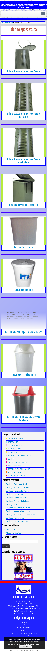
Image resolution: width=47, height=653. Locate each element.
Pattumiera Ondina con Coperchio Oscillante (23, 419)
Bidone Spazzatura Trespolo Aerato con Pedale (23, 161)
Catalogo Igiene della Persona (18, 491)
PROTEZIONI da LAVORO (17, 462)
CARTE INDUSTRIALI (16, 439)
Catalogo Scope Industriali (16, 497)
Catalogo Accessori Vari (15, 518)
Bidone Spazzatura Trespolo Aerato (23, 71)
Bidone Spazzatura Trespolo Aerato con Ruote (23, 115)
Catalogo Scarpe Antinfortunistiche (20, 514)
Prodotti (23, 630)
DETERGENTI (13, 442)
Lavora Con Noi (24, 636)
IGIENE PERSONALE (16, 445)
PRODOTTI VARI (14, 449)
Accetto (25, 647)
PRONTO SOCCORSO (16, 476)
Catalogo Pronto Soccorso (17, 521)
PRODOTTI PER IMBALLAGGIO (20, 455)
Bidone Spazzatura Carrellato (23, 205)
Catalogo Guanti (12, 504)
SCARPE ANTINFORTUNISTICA (20, 469)
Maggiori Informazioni (33, 644)
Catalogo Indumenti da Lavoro (18, 511)
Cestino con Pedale (23, 289)
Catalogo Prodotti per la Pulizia (18, 487)
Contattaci (10, 529)
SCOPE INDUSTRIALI (16, 452)
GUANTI (11, 459)
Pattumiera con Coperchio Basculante (23, 332)
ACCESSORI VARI (15, 472)
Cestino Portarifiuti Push (23, 374)
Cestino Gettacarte (23, 247)
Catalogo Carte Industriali (16, 484)
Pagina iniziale (7, 22)
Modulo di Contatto (14, 533)
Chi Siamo (24, 622)
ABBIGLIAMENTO (14, 466)
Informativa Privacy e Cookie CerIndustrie (23, 633)
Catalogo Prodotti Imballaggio (18, 501)
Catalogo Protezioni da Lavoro (18, 507)
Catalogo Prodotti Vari (15, 494)
